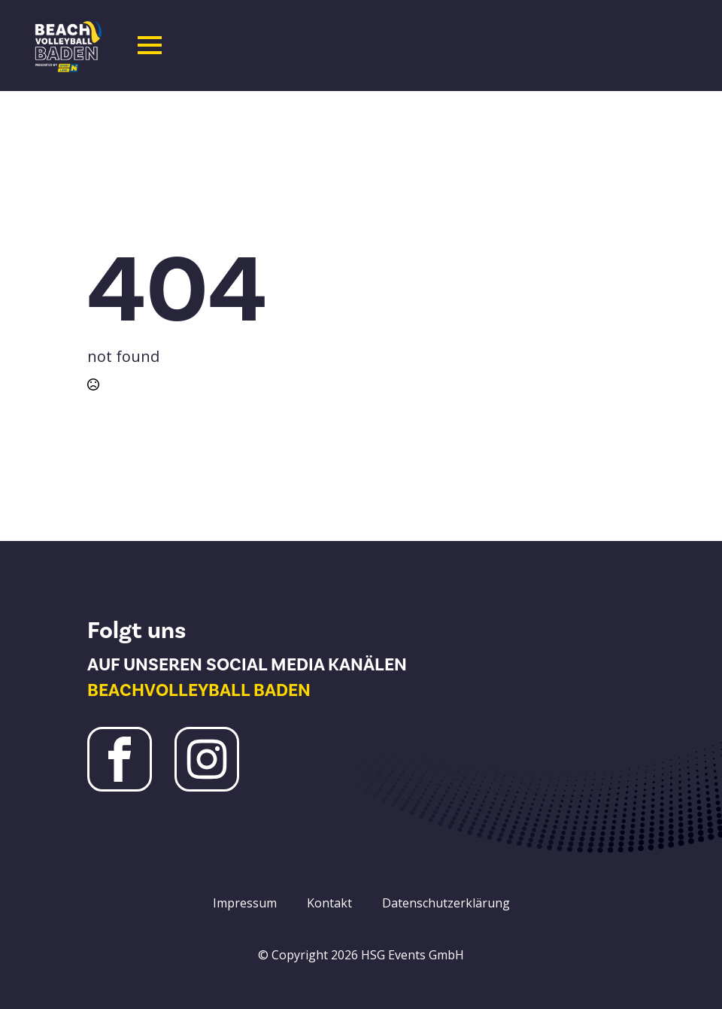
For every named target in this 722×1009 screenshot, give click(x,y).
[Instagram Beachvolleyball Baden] (206, 759)
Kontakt (329, 903)
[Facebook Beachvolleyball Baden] (119, 759)
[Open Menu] (150, 45)
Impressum (245, 903)
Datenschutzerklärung (446, 903)
